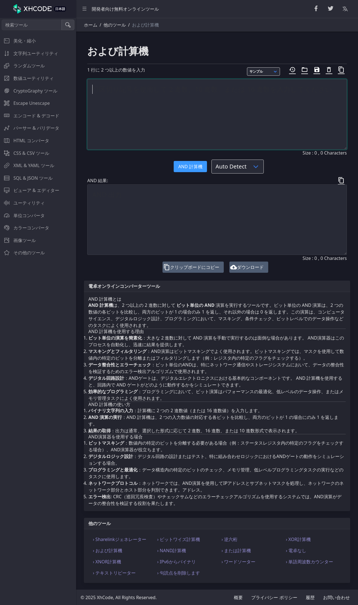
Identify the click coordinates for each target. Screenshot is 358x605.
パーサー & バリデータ (29, 128)
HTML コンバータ (24, 140)
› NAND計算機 (171, 550)
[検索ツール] (32, 25)
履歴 (310, 597)
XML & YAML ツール (27, 165)
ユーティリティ (22, 203)
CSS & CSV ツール (24, 153)
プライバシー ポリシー (274, 597)
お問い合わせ (336, 597)
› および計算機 (107, 550)
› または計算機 (236, 550)
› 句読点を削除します (178, 573)
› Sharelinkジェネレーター (119, 539)
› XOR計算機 (298, 539)
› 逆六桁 (229, 539)
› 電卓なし (296, 550)
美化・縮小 (18, 41)
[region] (38, 311)
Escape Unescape (25, 103)
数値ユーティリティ (27, 78)
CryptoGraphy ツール (28, 91)
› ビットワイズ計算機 (178, 539)
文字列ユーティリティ (29, 53)
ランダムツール (22, 66)
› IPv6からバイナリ (176, 562)
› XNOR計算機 (107, 562)
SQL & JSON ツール (26, 178)
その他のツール (22, 253)
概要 (238, 597)
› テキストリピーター (114, 573)
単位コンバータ (22, 215)
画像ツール (18, 240)
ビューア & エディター (29, 190)
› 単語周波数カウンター (309, 562)
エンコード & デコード (29, 116)
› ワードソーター (238, 562)
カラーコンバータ (24, 228)
